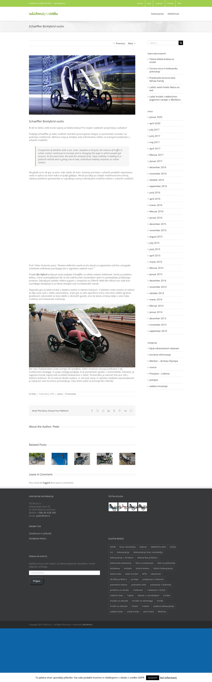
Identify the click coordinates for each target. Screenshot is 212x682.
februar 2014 (156, 305)
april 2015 (154, 255)
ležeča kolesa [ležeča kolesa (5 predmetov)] (142, 568)
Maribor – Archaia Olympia (163, 361)
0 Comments (70, 394)
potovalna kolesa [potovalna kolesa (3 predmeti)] (118, 584)
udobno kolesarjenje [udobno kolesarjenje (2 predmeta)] (163, 606)
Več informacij (168, 677)
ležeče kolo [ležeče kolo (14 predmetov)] (115, 574)
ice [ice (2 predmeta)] (111, 552)
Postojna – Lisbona (159, 373)
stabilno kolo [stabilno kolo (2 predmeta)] (116, 595)
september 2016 (158, 186)
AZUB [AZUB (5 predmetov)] (113, 547)
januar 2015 (155, 274)
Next (130, 43)
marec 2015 (155, 261)
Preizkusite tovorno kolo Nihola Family (162, 79)
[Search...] (163, 43)
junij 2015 (154, 249)
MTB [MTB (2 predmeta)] (144, 574)
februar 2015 (156, 267)
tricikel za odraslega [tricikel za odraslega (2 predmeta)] (142, 600)
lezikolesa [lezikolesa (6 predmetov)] (115, 568)
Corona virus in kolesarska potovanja (163, 70)
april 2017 (154, 148)
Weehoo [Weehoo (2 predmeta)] (162, 611)
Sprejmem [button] (152, 677)
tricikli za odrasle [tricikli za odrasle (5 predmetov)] (119, 606)
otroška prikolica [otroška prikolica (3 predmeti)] (118, 579)
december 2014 (157, 280)
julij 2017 (154, 129)
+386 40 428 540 (46, 512)
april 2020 (154, 123)
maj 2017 (154, 142)
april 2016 (154, 198)
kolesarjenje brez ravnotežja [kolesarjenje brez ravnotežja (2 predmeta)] (148, 552)
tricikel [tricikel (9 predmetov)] (166, 595)
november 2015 (158, 230)
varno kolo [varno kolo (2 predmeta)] (148, 611)
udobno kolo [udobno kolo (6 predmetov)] (116, 611)
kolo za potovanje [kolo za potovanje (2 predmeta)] (166, 563)
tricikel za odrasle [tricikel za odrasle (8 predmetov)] (119, 600)
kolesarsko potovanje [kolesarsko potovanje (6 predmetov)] (121, 563)
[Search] (181, 43)
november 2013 (158, 324)
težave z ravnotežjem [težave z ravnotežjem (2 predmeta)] (148, 595)
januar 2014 (155, 312)
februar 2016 (156, 211)
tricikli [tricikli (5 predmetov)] (160, 600)
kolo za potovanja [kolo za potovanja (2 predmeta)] (144, 563)
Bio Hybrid (42, 274)
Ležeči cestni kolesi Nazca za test (164, 89)
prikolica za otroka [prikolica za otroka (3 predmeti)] (119, 590)
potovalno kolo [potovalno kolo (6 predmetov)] (138, 584)
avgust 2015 (156, 236)
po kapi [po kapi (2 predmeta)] (135, 579)
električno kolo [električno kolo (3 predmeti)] (158, 547)
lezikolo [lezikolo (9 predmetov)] (128, 568)
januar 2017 (155, 161)
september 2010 (158, 330)
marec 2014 (155, 299)
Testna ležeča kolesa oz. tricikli (162, 60)
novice (60, 394)
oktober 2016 (156, 179)
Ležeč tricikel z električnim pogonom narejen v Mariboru (165, 98)
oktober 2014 (156, 293)
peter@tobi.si (59, 3)
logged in (48, 482)
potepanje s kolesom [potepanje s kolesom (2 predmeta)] (153, 579)
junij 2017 (154, 135)
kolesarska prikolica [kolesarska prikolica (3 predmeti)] (147, 557)
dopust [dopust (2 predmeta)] (143, 547)
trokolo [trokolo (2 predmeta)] (145, 606)
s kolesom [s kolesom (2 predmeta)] (138, 590)
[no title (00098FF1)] (82, 85)
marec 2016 (155, 205)
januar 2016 (155, 217)
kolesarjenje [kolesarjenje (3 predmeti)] (123, 552)
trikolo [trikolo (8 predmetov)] (135, 606)
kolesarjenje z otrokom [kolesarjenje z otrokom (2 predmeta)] (121, 557)
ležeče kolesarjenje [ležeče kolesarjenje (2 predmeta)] (163, 568)
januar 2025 (155, 117)
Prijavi (36, 581)
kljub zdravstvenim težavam (164, 348)
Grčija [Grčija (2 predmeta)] (173, 547)
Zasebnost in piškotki (40, 533)
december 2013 (157, 318)
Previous (120, 43)
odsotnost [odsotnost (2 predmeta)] (156, 574)
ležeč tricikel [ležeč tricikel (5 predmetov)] (131, 574)
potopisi (153, 379)
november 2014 (158, 286)
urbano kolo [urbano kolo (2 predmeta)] (133, 611)
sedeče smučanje (158, 386)
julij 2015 (154, 242)
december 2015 (157, 223)
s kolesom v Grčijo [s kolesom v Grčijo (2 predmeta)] (156, 590)
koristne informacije (160, 354)
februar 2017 (156, 154)
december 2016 (157, 167)
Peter (34, 394)
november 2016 (158, 173)
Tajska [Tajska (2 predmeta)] (130, 595)
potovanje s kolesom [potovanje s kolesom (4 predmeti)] (160, 584)
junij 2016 (154, 192)
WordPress (87, 624)
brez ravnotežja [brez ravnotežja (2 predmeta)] (128, 547)
